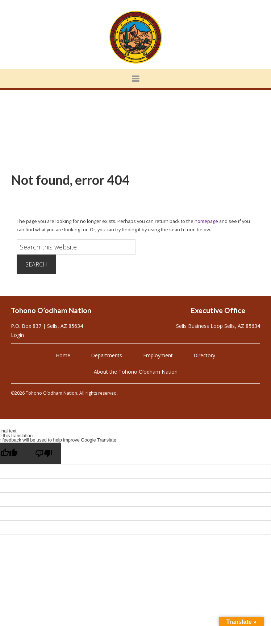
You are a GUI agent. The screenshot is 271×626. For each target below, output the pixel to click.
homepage (206, 221)
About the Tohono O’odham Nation (136, 371)
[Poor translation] (43, 453)
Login (17, 335)
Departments (106, 355)
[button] (135, 78)
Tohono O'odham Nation (135, 37)
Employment (158, 355)
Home (63, 355)
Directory (204, 355)
